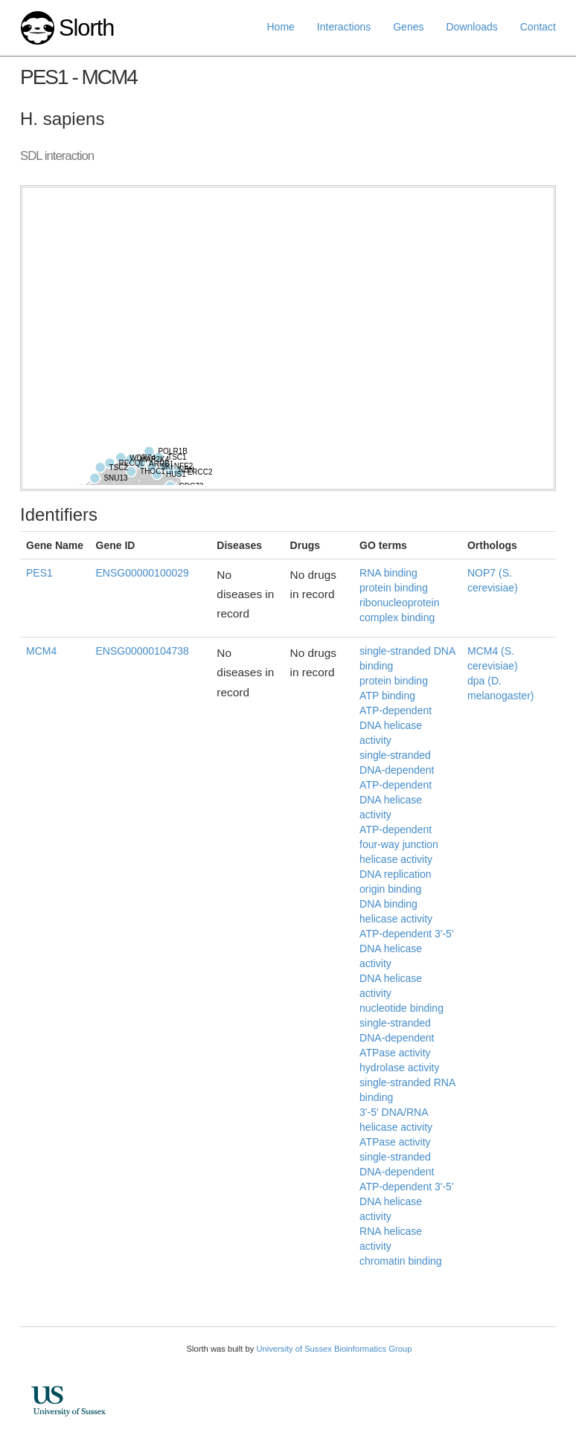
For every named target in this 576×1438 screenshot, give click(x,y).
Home (281, 27)
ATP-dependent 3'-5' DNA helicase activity (406, 948)
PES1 (39, 573)
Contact (538, 27)
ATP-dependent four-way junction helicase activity (398, 844)
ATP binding (387, 696)
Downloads (471, 27)
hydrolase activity (399, 1067)
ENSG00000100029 (142, 573)
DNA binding (388, 904)
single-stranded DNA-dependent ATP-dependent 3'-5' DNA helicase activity (406, 1186)
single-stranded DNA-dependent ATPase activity (396, 1038)
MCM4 (41, 651)
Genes (408, 27)
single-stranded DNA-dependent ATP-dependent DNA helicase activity (396, 785)
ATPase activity (394, 1142)
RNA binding (388, 573)
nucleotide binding (401, 1008)
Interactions (344, 27)
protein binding (393, 588)
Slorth (86, 28)
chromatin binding (400, 1261)
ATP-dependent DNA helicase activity (395, 725)
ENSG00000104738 (142, 651)
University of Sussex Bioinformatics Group (334, 1348)
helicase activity (395, 919)
